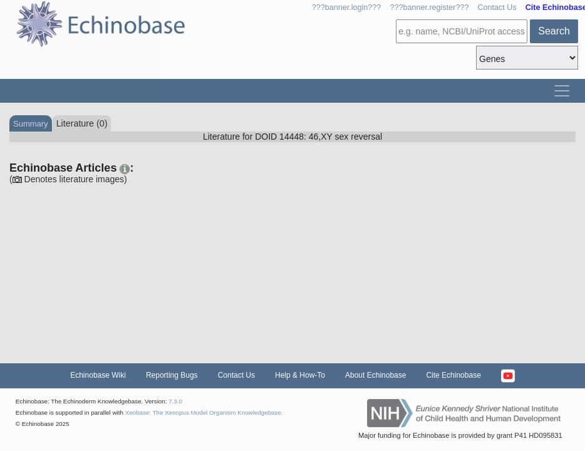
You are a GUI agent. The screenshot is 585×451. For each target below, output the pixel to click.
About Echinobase (375, 375)
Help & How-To (300, 375)
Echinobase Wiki (98, 375)
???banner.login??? (346, 7)
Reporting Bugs (172, 375)
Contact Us (496, 7)
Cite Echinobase (453, 375)
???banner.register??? (429, 7)
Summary (30, 123)
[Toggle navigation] (562, 91)
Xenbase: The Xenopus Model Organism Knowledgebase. (204, 412)
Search (554, 31)
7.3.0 (175, 401)
